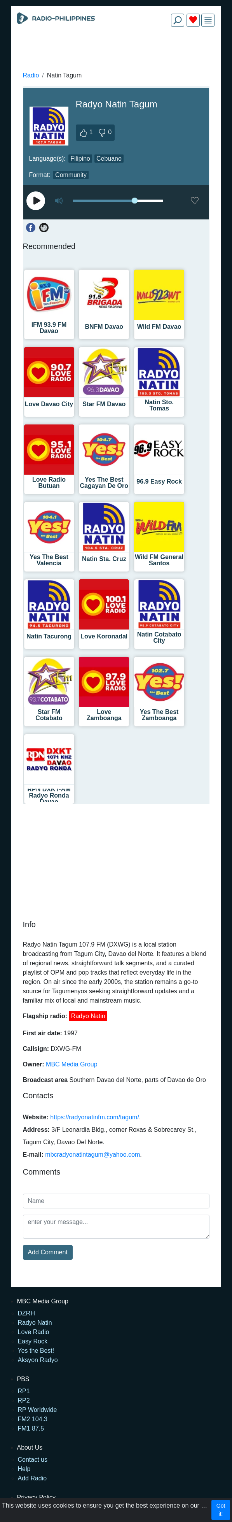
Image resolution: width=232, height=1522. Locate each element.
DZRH (26, 1313)
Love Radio (33, 1332)
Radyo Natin (88, 1016)
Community (71, 175)
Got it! (220, 1510)
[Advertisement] (116, 51)
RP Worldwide (37, 1409)
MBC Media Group (72, 1064)
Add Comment (48, 1252)
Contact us (32, 1459)
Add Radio (32, 1478)
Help (24, 1469)
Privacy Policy (36, 1497)
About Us (30, 1447)
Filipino (80, 158)
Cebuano (109, 158)
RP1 (24, 1391)
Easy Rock (32, 1341)
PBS (23, 1379)
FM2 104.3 (32, 1419)
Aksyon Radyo (38, 1360)
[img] (208, 20)
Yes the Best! (36, 1350)
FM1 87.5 (31, 1428)
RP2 (24, 1400)
